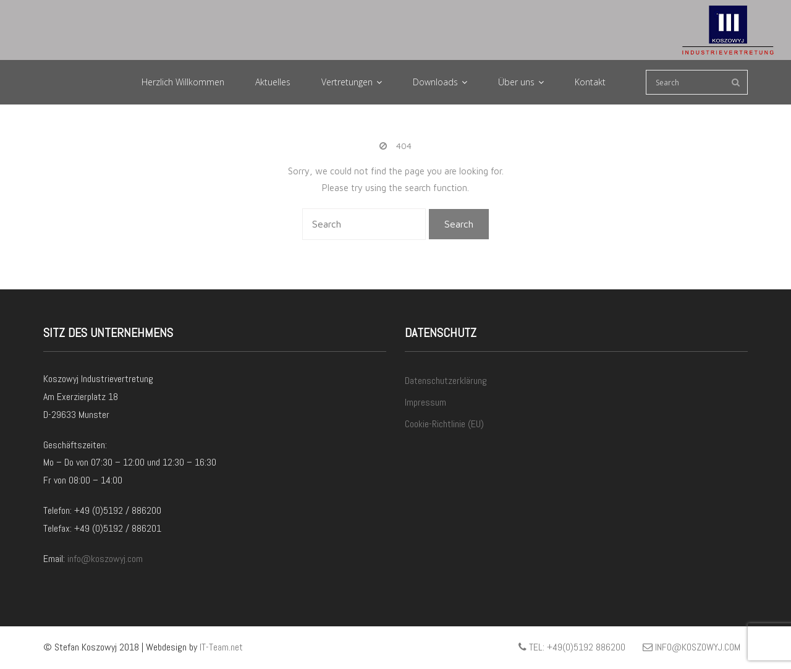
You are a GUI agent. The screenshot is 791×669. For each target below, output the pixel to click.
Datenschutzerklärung (446, 380)
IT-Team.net (221, 647)
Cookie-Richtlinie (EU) (444, 423)
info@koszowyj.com (105, 558)
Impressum (425, 402)
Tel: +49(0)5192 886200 (571, 647)
